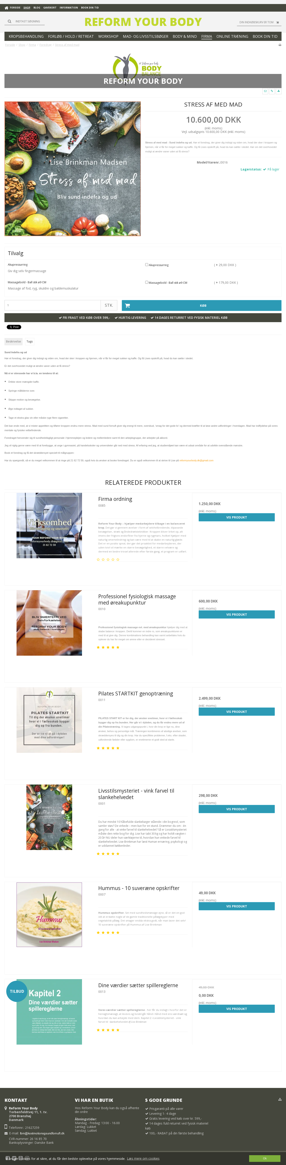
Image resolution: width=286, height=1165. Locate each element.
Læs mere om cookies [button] (143, 1158)
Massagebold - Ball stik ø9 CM (166, 283)
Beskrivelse (13, 341)
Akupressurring (156, 265)
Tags (30, 341)
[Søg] (24, 21)
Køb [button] (164, 305)
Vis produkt (236, 517)
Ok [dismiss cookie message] (265, 1158)
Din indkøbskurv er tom (261, 22)
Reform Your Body (143, 21)
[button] (265, 91)
